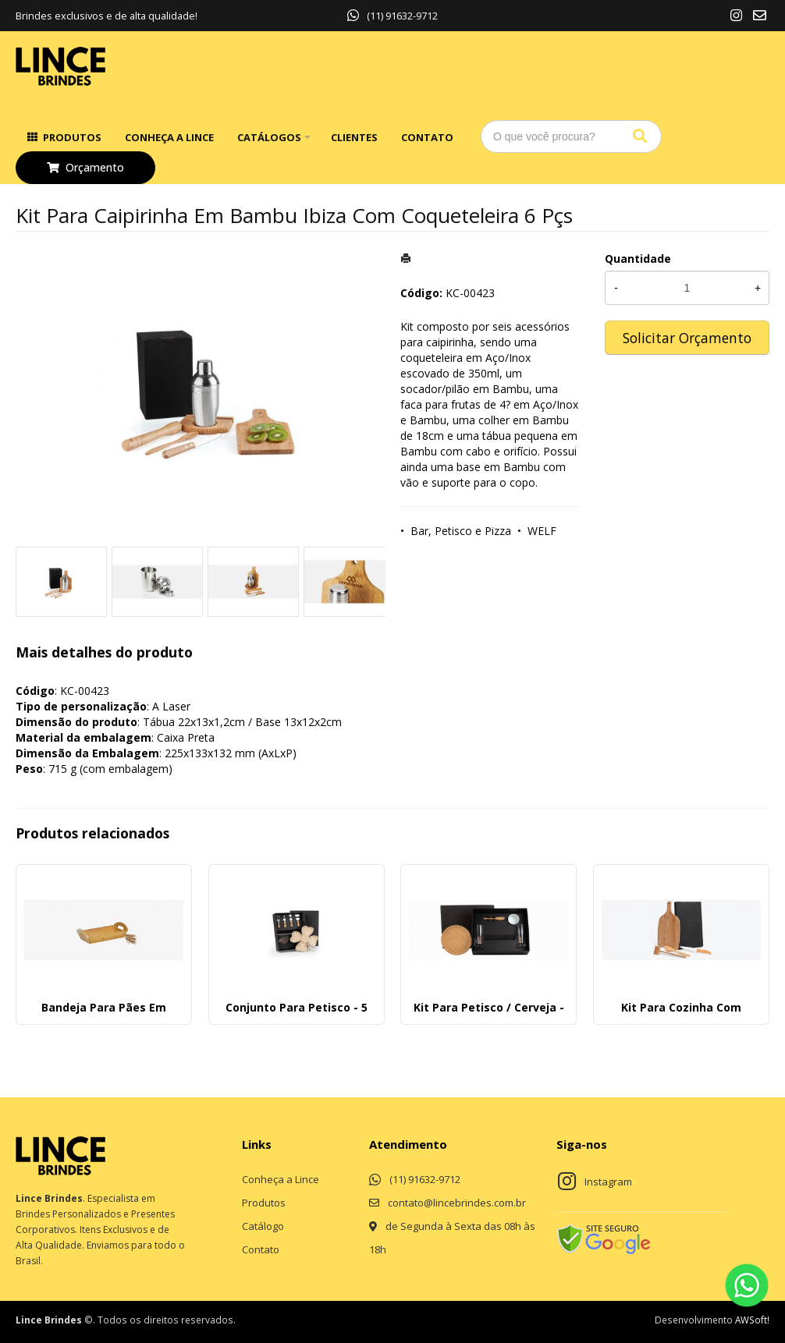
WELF (541, 530)
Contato (427, 137)
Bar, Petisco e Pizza (460, 530)
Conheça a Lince (169, 137)
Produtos (72, 137)
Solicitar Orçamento (687, 337)
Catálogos (269, 137)
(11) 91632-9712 (392, 16)
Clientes (354, 137)
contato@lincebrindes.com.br (457, 1203)
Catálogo (263, 1226)
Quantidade (638, 258)
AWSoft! (752, 1319)
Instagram (608, 1182)
